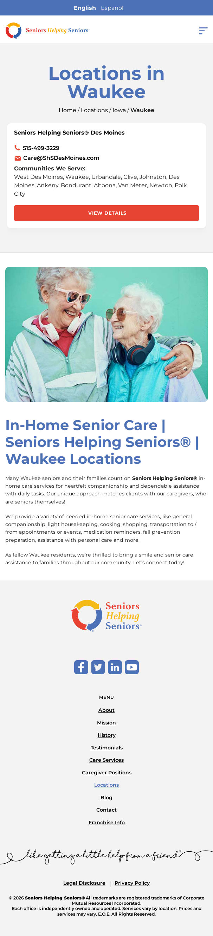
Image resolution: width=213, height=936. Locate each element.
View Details (107, 213)
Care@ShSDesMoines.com (61, 158)
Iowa (119, 110)
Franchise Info (107, 822)
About (106, 710)
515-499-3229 (41, 148)
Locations (94, 110)
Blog (106, 797)
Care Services (106, 760)
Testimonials (107, 748)
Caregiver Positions (106, 772)
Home (67, 110)
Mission (106, 723)
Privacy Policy (132, 883)
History (107, 735)
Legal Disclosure (84, 883)
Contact (106, 810)
